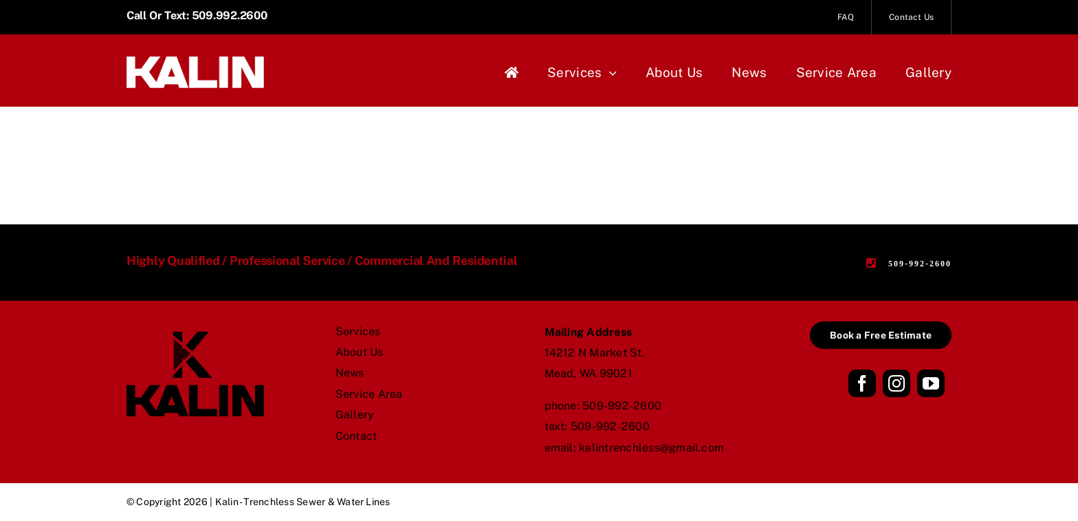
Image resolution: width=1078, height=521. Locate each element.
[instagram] (896, 383)
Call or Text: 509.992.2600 (196, 15)
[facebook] (862, 383)
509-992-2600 (621, 405)
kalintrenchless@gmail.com (651, 447)
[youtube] (931, 383)
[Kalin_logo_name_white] (195, 61)
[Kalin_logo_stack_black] (195, 336)
